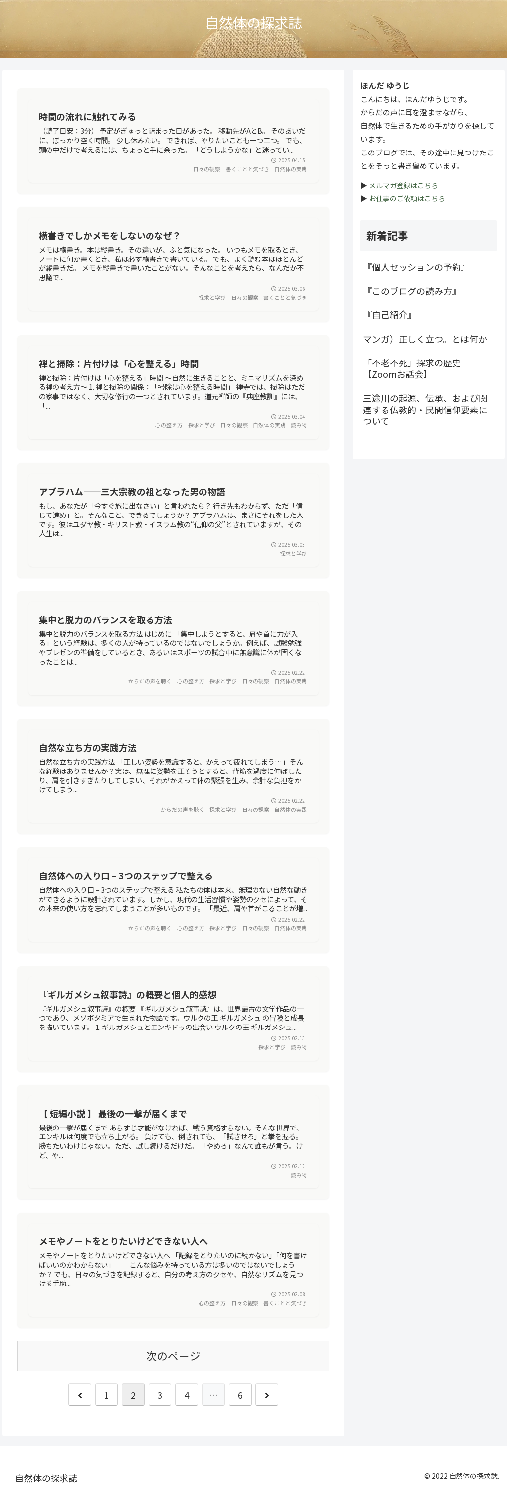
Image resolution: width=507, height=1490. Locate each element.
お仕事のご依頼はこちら (407, 198)
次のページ (173, 1355)
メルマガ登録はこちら (403, 185)
